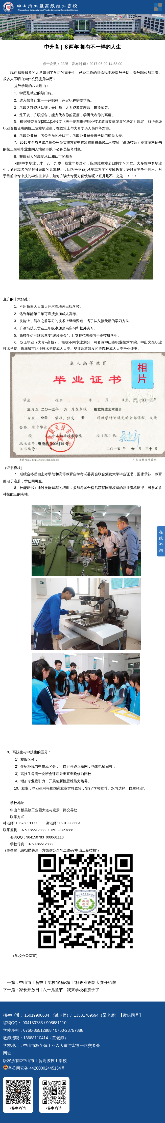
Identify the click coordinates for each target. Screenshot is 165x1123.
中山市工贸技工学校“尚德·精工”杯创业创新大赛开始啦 (67, 982)
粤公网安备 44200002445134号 (34, 1068)
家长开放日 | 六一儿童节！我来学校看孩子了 (59, 990)
